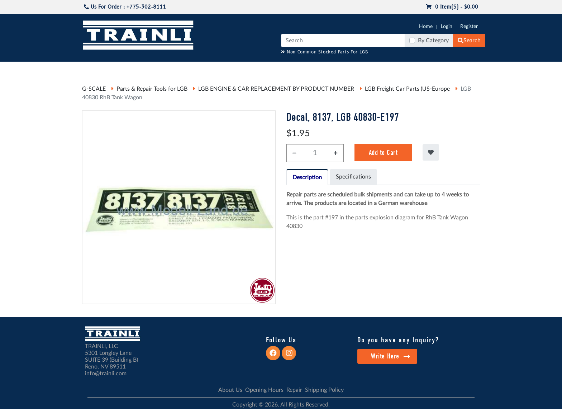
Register (469, 26)
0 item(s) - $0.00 (452, 7)
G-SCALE (93, 68)
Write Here (390, 356)
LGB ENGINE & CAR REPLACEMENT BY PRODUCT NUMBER (276, 89)
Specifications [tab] (353, 177)
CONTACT (467, 68)
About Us (230, 390)
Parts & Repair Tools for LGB (151, 89)
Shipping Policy (324, 390)
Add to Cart (383, 152)
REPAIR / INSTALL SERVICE (321, 68)
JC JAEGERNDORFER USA (178, 68)
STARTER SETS (432, 68)
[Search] (343, 40)
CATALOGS (127, 68)
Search (469, 40)
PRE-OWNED (374, 68)
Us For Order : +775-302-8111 (125, 7)
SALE (402, 68)
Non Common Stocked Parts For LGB (324, 52)
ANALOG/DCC (266, 68)
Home (426, 26)
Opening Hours (264, 390)
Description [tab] (307, 177)
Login (446, 26)
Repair (294, 390)
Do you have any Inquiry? (398, 340)
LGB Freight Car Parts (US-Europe (407, 89)
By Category (433, 40)
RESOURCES (228, 68)
